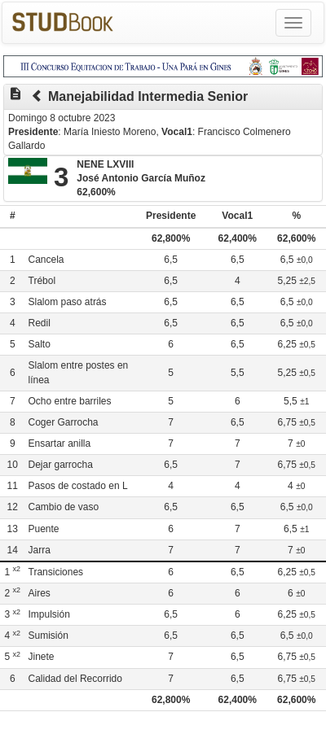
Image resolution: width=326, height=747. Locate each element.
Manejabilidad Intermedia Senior (148, 96)
